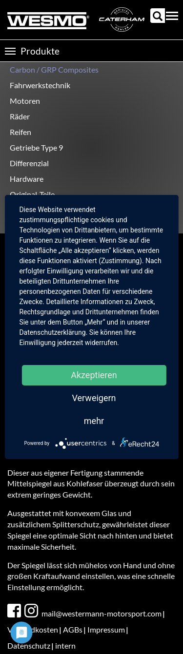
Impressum (106, 629)
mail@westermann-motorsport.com (101, 613)
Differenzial (29, 163)
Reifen (20, 131)
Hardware (26, 178)
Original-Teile (32, 194)
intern (65, 645)
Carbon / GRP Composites (54, 69)
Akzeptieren (94, 375)
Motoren (25, 100)
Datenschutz (28, 645)
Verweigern (94, 398)
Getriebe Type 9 (36, 147)
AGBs (72, 629)
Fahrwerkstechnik (40, 85)
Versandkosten (32, 629)
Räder (20, 116)
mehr (94, 421)
